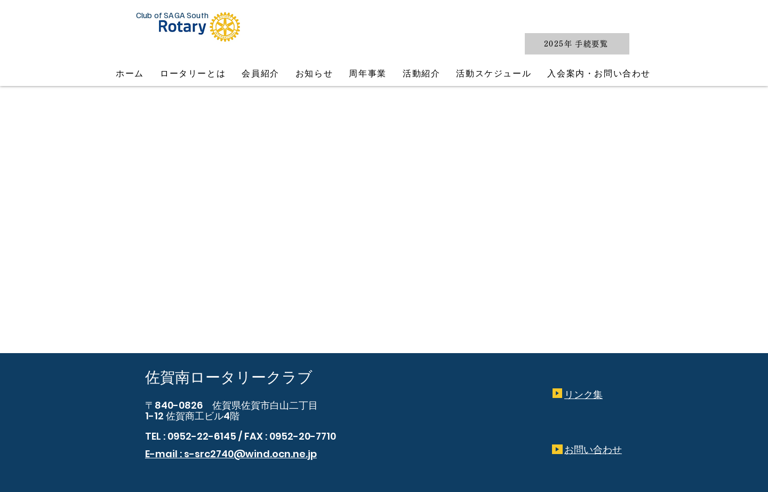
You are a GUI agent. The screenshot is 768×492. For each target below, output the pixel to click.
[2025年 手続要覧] (577, 43)
